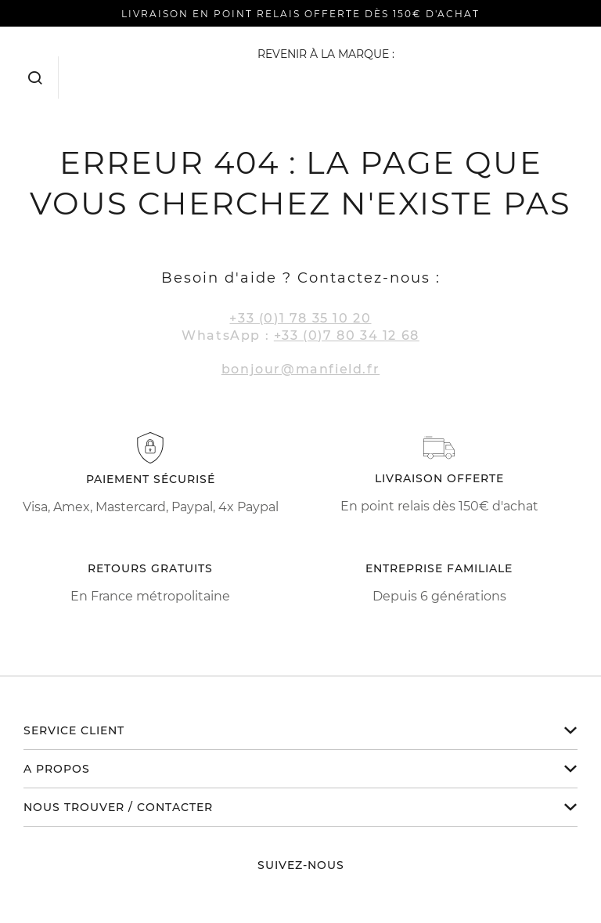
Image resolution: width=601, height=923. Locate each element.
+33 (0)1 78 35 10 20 (300, 318)
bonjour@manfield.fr (300, 369)
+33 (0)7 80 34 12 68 (346, 335)
